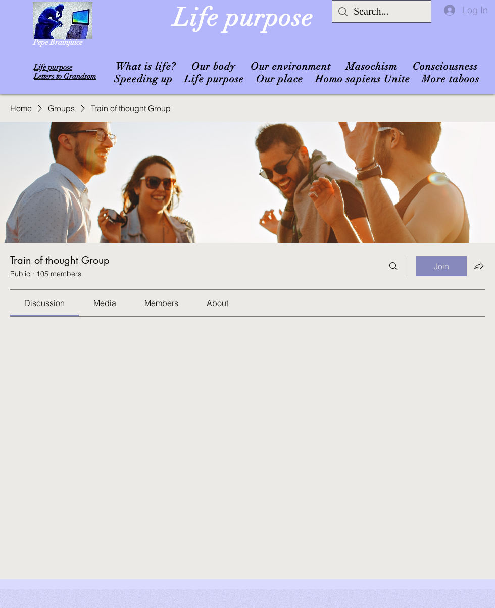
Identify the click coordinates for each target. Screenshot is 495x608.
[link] (44, 303)
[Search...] (382, 11)
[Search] (393, 266)
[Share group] (479, 266)
